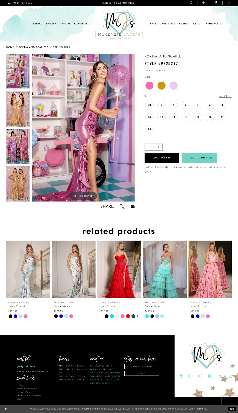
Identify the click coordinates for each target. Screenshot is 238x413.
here (204, 408)
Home (10, 47)
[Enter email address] (141, 366)
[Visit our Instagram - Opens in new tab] (190, 376)
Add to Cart (161, 158)
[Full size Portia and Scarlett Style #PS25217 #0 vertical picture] (83, 127)
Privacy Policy (24, 392)
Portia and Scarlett (33, 47)
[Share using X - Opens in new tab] (122, 206)
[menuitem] (19, 3)
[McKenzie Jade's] (118, 24)
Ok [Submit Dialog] (232, 408)
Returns (21, 385)
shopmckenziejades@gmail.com (33, 371)
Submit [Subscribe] (142, 373)
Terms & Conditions (27, 388)
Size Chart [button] (225, 96)
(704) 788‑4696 (26, 366)
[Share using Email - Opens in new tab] (132, 206)
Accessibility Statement (29, 395)
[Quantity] (154, 147)
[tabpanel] (18, 72)
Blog (19, 399)
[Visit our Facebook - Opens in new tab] (181, 376)
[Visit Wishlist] (204, 3)
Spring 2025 (61, 47)
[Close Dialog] (5, 409)
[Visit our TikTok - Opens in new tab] (231, 376)
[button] (191, 3)
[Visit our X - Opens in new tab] (220, 376)
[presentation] (28, 269)
